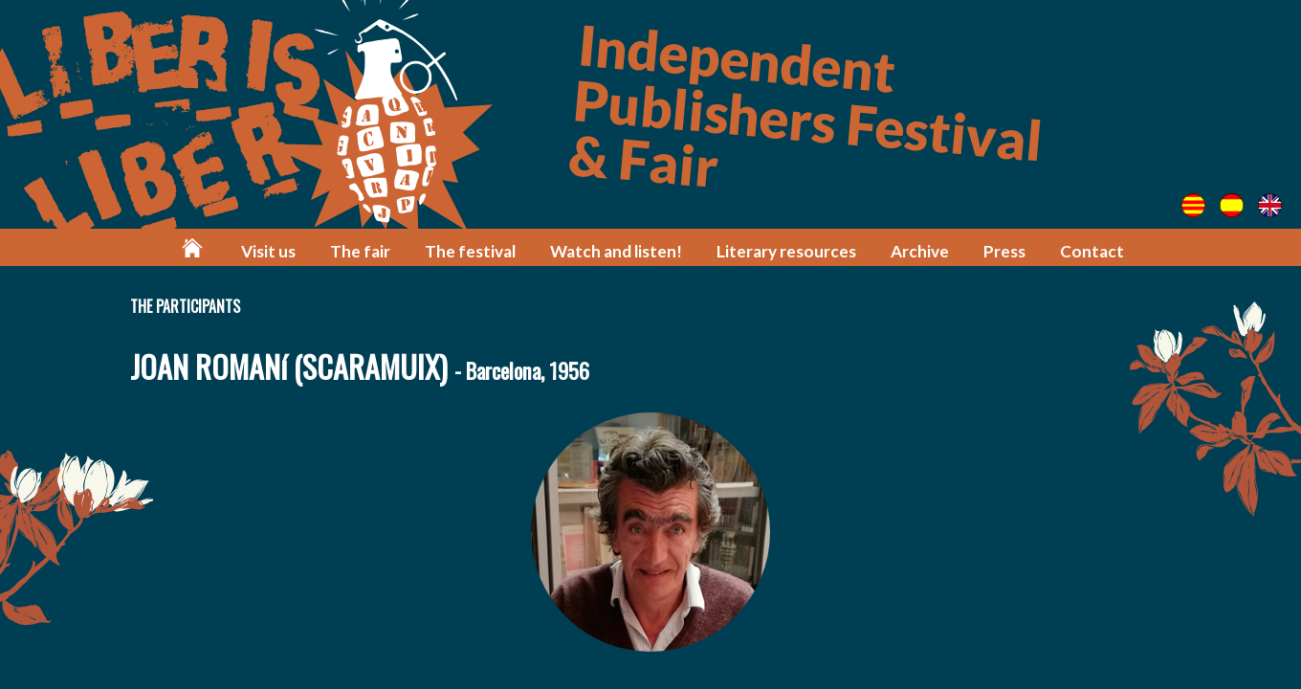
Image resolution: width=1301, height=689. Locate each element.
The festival (470, 251)
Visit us (268, 251)
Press (1004, 251)
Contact (1092, 251)
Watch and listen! (616, 251)
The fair (360, 251)
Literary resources (786, 251)
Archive (920, 251)
